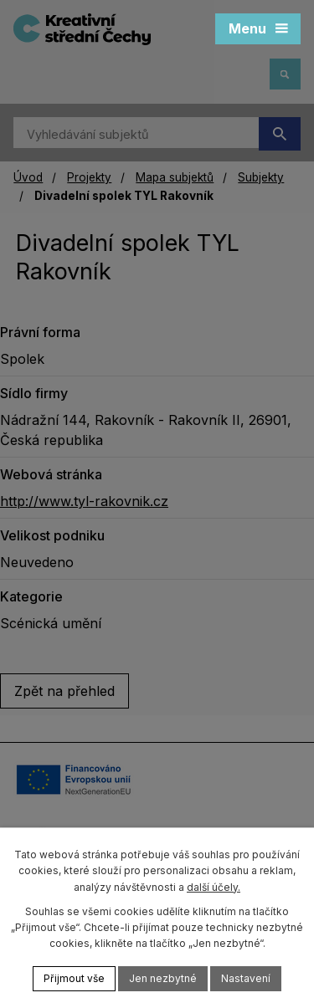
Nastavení (245, 978)
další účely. (213, 887)
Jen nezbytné (163, 978)
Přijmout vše (74, 978)
